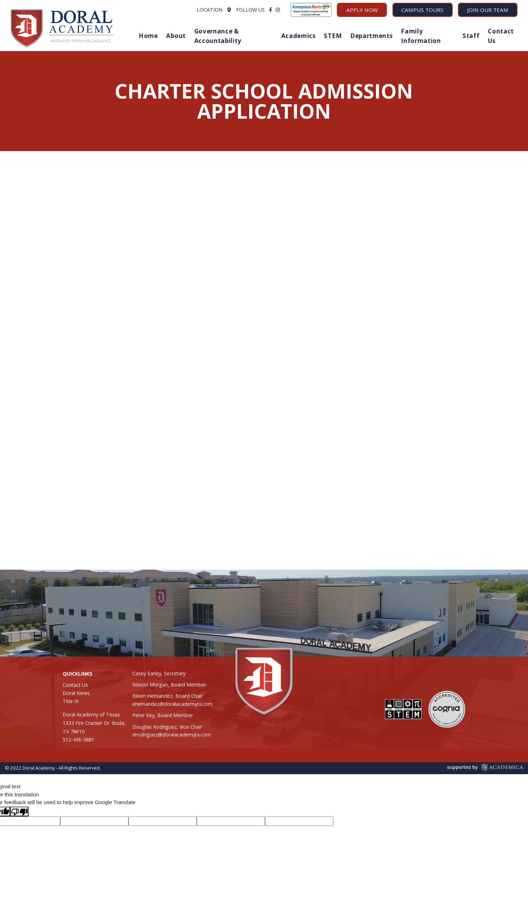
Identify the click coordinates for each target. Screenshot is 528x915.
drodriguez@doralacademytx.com (171, 734)
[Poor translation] (19, 811)
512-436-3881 (78, 739)
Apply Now (362, 9)
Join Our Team (487, 9)
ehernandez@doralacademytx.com (172, 704)
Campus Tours (422, 9)
